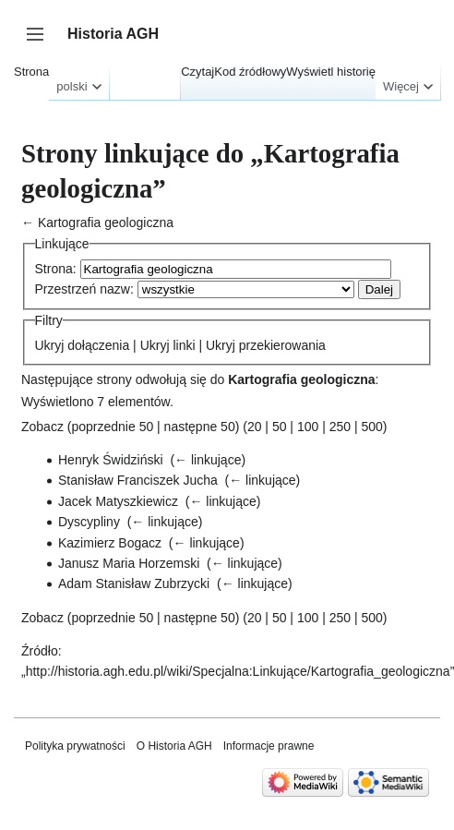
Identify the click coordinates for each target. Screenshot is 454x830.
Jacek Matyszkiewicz (118, 501)
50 (279, 426)
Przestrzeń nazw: (84, 289)
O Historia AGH (174, 746)
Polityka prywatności (75, 746)
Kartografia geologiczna (105, 222)
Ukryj (50, 345)
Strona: (56, 268)
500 (371, 426)
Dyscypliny (89, 521)
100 (307, 426)
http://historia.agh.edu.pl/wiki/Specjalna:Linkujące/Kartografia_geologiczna (238, 671)
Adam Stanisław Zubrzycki (133, 583)
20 (254, 426)
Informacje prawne (269, 746)
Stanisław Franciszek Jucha (138, 480)
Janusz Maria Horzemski (128, 563)
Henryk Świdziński (110, 459)
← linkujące (207, 459)
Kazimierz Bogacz (109, 542)
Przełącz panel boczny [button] (41, 43)
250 (340, 426)
